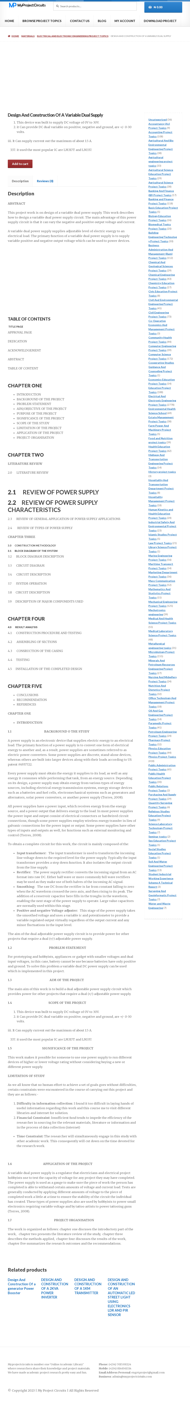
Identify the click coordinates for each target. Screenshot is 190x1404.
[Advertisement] (95, 69)
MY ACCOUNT (124, 21)
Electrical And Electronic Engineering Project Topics (72, 36)
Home (15, 36)
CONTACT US (79, 21)
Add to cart (20, 164)
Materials (28, 36)
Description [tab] (20, 181)
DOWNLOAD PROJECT (160, 21)
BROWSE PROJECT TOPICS (41, 21)
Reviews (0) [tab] (45, 181)
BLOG (102, 21)
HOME (9, 21)
